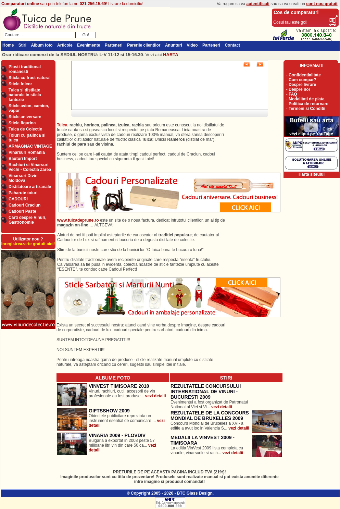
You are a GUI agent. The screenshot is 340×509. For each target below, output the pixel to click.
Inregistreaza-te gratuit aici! (28, 243)
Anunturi (173, 45)
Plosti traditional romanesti (25, 69)
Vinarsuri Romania (27, 152)
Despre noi (299, 89)
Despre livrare (302, 84)
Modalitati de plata (307, 99)
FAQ (293, 94)
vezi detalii (155, 396)
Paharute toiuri (23, 192)
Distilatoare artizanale (30, 186)
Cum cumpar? (302, 79)
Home (8, 45)
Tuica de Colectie (25, 129)
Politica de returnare (308, 103)
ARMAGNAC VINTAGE (30, 146)
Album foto (41, 45)
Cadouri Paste (22, 211)
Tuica (62, 125)
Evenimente (88, 45)
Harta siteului (312, 174)
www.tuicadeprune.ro (78, 220)
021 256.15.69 (93, 3)
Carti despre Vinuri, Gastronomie (27, 220)
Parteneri (114, 45)
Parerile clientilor (143, 45)
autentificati (258, 3)
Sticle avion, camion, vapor (29, 108)
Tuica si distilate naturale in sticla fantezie (25, 95)
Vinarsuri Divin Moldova (23, 178)
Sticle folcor (20, 84)
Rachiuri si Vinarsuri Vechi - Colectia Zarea (30, 167)
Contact (232, 45)
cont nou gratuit (321, 3)
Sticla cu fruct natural (30, 77)
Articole (65, 45)
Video (192, 45)
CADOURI (18, 199)
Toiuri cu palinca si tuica (27, 137)
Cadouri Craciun (24, 205)
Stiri (22, 45)
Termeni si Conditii (307, 108)
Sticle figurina (22, 123)
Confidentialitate (305, 75)
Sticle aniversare (25, 116)
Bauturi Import (23, 158)
